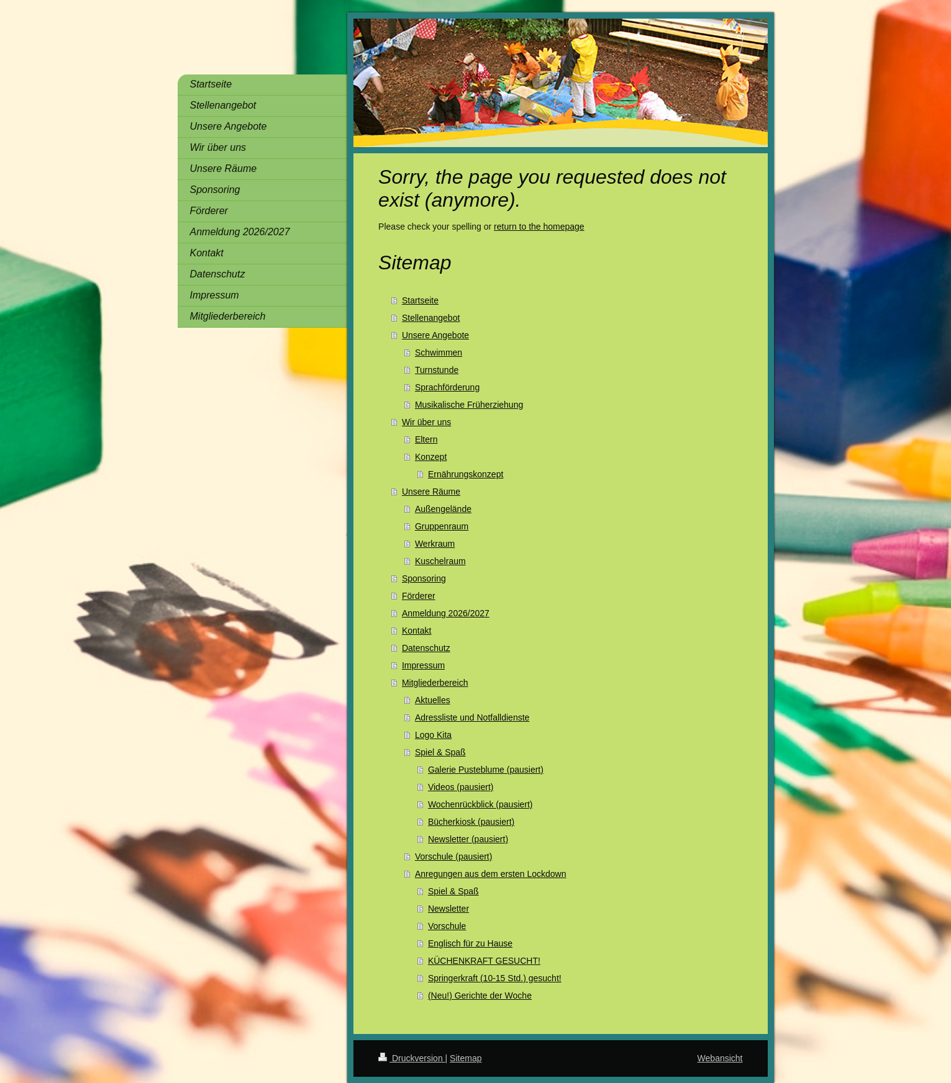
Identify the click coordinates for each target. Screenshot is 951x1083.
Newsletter (448, 909)
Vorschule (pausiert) (454, 856)
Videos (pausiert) (461, 787)
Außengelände (443, 509)
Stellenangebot (431, 318)
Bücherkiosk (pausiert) (471, 822)
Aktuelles (432, 700)
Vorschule (447, 926)
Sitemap (465, 1058)
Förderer (418, 596)
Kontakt (416, 631)
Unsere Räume (431, 492)
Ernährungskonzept (465, 474)
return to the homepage (539, 226)
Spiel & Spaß (440, 752)
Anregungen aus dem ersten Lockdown (491, 874)
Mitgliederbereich (435, 683)
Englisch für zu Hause (470, 943)
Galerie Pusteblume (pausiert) (486, 770)
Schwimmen (438, 352)
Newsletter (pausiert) (468, 839)
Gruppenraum (441, 526)
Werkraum (435, 544)
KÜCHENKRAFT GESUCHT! (484, 961)
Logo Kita (433, 735)
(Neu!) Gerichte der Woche (480, 995)
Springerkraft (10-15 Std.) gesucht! (495, 978)
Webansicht (720, 1058)
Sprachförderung (447, 387)
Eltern (426, 439)
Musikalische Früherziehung (469, 405)
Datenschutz (426, 648)
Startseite (420, 300)
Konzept (431, 457)
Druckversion (411, 1058)
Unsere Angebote (435, 335)
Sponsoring (424, 578)
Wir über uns (426, 422)
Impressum (423, 665)
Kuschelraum (440, 561)
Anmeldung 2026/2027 (445, 613)
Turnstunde (436, 370)
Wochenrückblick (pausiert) (480, 804)
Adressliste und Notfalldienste (472, 717)
